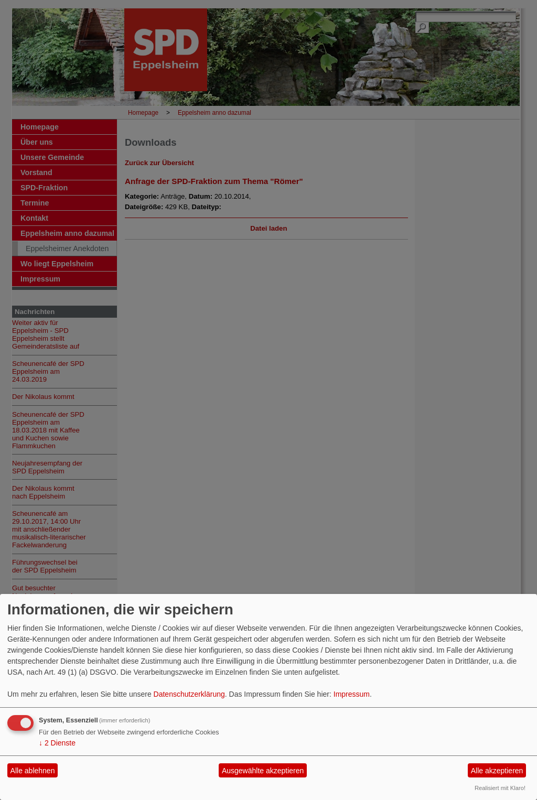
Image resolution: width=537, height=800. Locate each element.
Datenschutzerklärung (189, 694)
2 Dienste (57, 743)
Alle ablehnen (32, 770)
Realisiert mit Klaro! (500, 788)
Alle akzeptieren (497, 770)
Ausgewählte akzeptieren (263, 770)
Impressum (352, 694)
